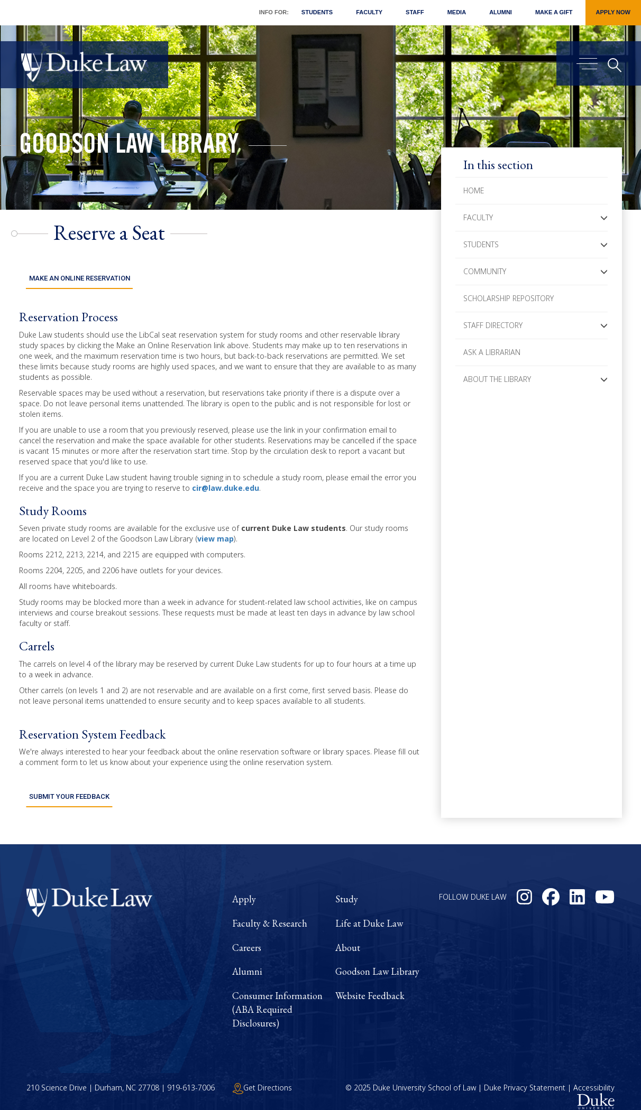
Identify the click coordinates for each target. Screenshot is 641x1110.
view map (215, 534)
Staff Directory (493, 325)
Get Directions (262, 1077)
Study (346, 889)
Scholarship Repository (508, 298)
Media (456, 12)
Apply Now (613, 12)
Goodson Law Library (129, 147)
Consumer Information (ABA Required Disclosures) (277, 999)
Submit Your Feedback (69, 786)
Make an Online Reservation (79, 273)
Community (484, 271)
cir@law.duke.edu (225, 483)
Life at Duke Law (369, 913)
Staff (415, 12)
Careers (246, 937)
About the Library (497, 379)
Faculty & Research (269, 913)
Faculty (369, 12)
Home (473, 190)
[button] (604, 217)
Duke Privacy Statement (524, 1077)
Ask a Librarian (491, 352)
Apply (244, 889)
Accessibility (594, 1077)
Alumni (500, 12)
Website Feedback (370, 986)
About (347, 937)
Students (317, 12)
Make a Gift (554, 12)
